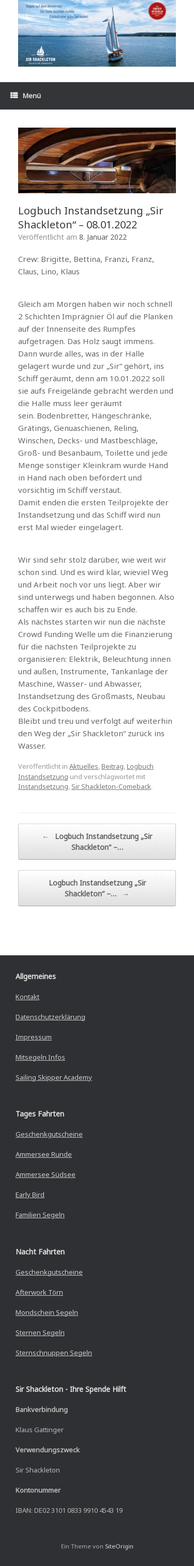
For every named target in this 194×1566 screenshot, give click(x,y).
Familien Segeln (40, 1214)
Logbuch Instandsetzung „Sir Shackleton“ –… (97, 841)
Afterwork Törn (39, 1292)
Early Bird (30, 1194)
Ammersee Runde (44, 1154)
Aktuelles (83, 766)
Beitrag (112, 766)
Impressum (34, 1037)
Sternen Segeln (40, 1332)
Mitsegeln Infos (40, 1057)
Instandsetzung (43, 786)
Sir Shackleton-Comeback (111, 786)
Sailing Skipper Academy (54, 1077)
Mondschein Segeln (47, 1312)
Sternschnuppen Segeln (54, 1352)
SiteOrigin (119, 1546)
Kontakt (27, 996)
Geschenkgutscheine (49, 1134)
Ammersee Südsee (46, 1174)
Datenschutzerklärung (50, 1016)
